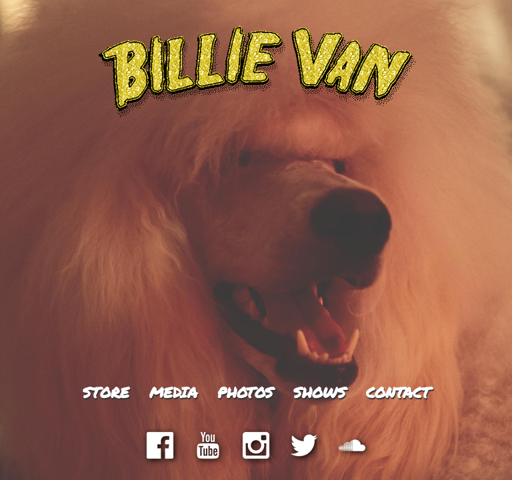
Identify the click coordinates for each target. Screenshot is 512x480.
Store (106, 392)
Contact (398, 392)
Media (173, 392)
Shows (319, 392)
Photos (245, 392)
